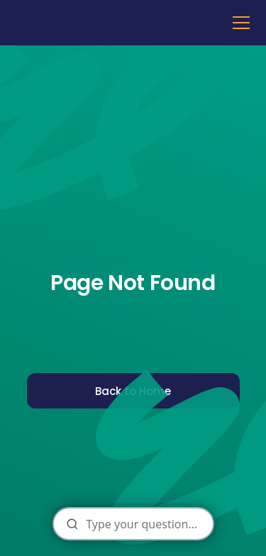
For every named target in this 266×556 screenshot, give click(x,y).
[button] (238, 23)
